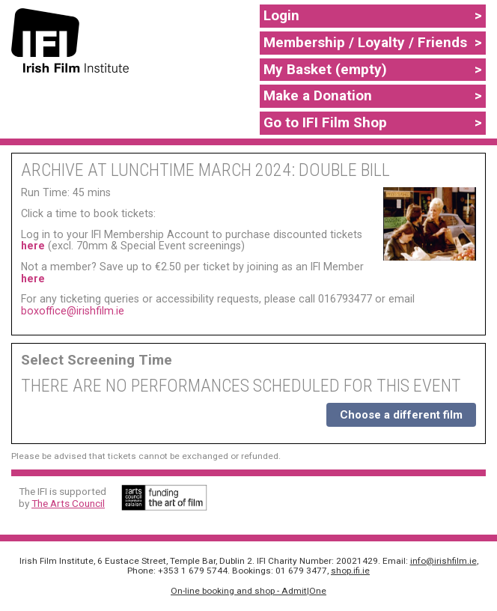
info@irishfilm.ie (443, 561)
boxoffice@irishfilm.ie (72, 311)
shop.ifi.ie (350, 570)
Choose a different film (401, 415)
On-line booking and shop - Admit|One (248, 591)
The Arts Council (68, 503)
